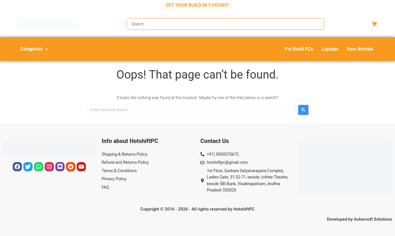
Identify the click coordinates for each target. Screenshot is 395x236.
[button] (34, 49)
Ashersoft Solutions (373, 219)
